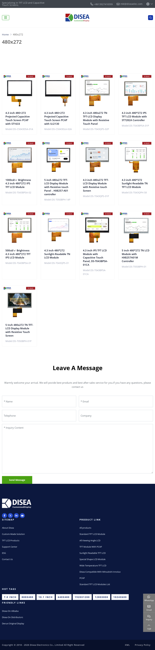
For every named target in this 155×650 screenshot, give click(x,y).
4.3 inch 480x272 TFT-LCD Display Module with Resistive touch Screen (96, 185)
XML (127, 644)
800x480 (27, 597)
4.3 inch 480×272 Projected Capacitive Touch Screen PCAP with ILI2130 (56, 118)
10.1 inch (46, 597)
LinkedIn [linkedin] (16, 515)
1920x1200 (82, 597)
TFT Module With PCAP (90, 546)
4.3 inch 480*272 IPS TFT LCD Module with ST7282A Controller (134, 116)
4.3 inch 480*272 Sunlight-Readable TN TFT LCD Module (135, 183)
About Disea (8, 527)
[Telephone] (39, 415)
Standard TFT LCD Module (92, 534)
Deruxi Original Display (13, 623)
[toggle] (5, 17)
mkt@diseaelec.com (131, 4)
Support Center (9, 546)
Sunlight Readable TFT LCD (92, 552)
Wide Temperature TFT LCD (92, 565)
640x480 (64, 597)
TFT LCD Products (10, 540)
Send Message (17, 479)
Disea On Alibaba (10, 610)
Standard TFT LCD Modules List (94, 584)
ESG (4, 552)
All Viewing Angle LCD (89, 540)
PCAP (82, 578)
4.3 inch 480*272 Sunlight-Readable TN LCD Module (57, 254)
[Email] (116, 401)
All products (85, 527)
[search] (150, 17)
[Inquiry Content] (77, 448)
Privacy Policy (143, 644)
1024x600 (120, 597)
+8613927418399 (103, 4)
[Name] (39, 401)
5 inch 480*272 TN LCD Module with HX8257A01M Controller (135, 256)
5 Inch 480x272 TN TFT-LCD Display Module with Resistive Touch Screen (19, 330)
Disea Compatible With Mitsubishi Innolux (100, 571)
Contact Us (7, 559)
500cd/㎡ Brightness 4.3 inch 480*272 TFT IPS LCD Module (17, 254)
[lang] (149, 4)
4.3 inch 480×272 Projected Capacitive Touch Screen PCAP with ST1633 (17, 118)
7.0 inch (10, 597)
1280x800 (101, 597)
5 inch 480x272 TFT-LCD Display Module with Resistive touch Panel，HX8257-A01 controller (56, 187)
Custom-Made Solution (13, 534)
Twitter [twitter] (10, 515)
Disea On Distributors (12, 617)
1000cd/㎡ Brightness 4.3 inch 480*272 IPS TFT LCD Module (18, 183)
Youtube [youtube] (22, 515)
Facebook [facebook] (4, 515)
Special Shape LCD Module (92, 559)
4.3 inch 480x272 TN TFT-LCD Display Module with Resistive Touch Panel (96, 118)
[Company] (116, 415)
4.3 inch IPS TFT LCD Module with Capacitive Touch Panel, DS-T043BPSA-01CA (95, 257)
